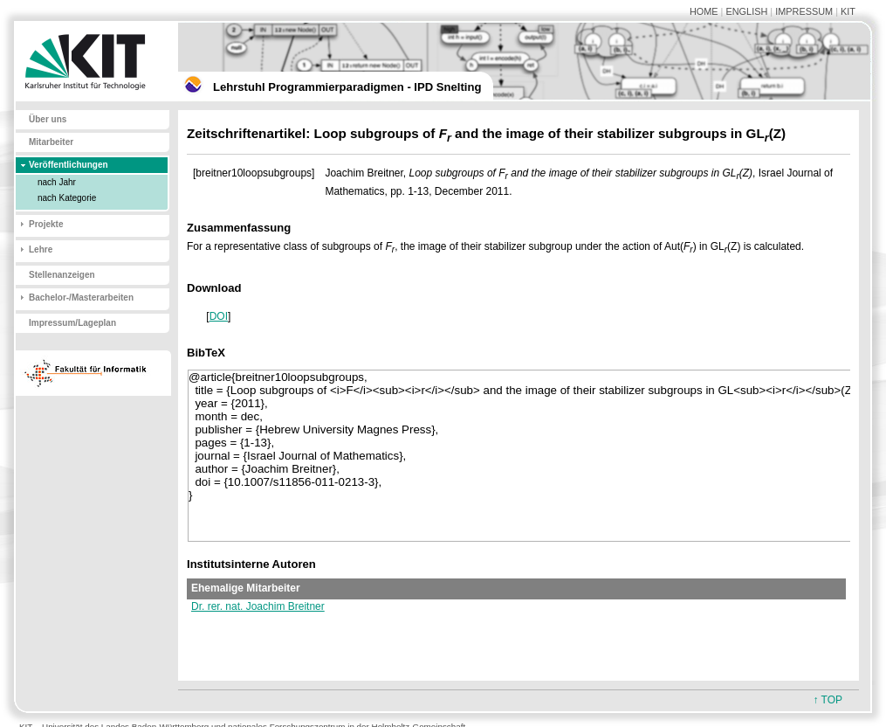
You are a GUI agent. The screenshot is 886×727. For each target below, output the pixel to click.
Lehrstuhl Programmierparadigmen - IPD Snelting (347, 86)
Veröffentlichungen (68, 165)
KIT (848, 11)
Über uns (47, 119)
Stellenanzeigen (62, 275)
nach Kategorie (67, 198)
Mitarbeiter (51, 142)
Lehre (40, 249)
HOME (704, 11)
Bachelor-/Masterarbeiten (81, 297)
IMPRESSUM (804, 11)
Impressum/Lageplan (72, 323)
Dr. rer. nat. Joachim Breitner (258, 606)
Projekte (46, 224)
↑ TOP (827, 700)
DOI (218, 316)
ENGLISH (746, 11)
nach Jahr (57, 182)
